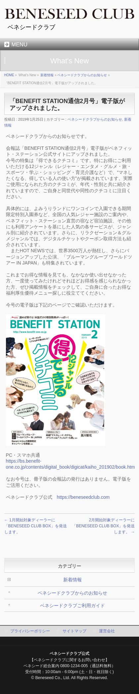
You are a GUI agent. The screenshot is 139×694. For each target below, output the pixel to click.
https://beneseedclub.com (83, 497)
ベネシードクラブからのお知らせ (82, 75)
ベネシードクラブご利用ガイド (72, 605)
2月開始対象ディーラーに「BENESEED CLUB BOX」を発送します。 (103, 526)
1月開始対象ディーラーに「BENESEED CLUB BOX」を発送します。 (35, 526)
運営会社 (107, 631)
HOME (9, 75)
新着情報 (47, 75)
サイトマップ (74, 631)
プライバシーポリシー (30, 631)
